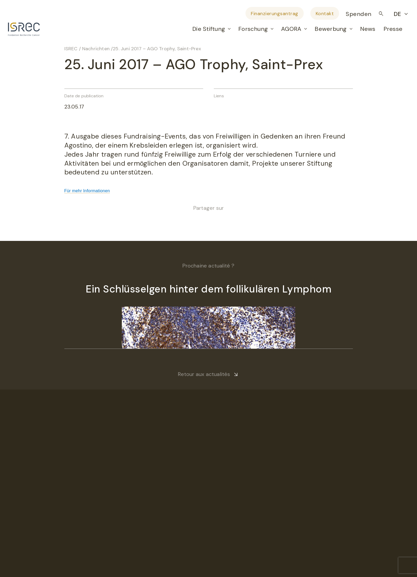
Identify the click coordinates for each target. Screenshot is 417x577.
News (368, 29)
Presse (392, 29)
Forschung (253, 29)
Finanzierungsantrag (274, 13)
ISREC (71, 48)
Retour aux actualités (204, 374)
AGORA (291, 29)
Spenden (359, 14)
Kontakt (325, 13)
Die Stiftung (208, 29)
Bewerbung (331, 29)
